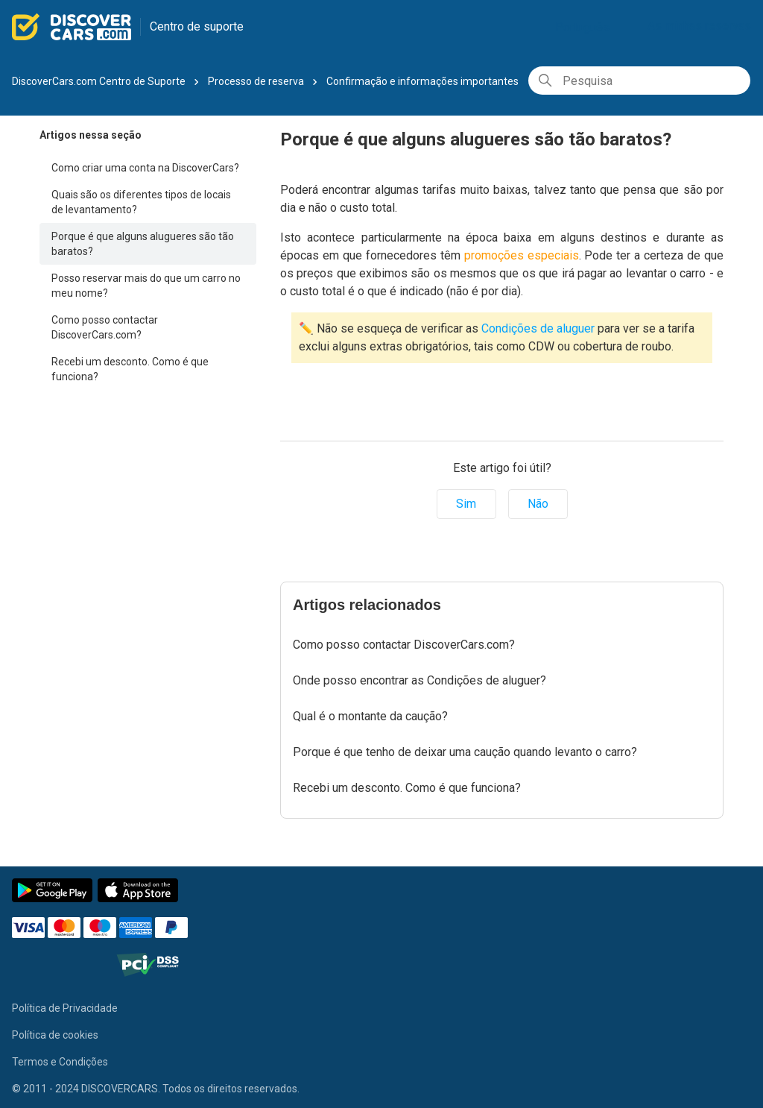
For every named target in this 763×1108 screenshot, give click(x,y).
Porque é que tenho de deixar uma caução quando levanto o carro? (465, 752)
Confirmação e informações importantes (422, 81)
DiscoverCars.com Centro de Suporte (99, 81)
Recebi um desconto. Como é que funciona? (130, 369)
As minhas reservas (699, 26)
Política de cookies (55, 1035)
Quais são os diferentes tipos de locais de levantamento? (141, 202)
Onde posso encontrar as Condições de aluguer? (419, 680)
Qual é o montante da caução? (370, 716)
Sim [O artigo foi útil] (466, 504)
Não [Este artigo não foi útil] (538, 504)
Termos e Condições (60, 1062)
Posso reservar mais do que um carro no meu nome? (146, 285)
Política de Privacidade (65, 1008)
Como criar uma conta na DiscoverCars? (145, 168)
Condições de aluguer (538, 328)
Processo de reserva (256, 81)
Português (588, 27)
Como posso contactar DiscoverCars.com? (104, 327)
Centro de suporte (197, 26)
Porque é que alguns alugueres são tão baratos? (142, 243)
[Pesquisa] (639, 80)
